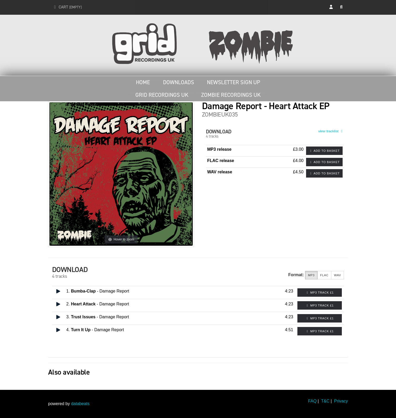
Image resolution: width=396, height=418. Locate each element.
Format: (296, 275)
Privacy (341, 401)
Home (143, 82)
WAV (337, 275)
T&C (325, 401)
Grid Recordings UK (161, 95)
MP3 (311, 275)
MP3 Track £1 (320, 292)
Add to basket (324, 150)
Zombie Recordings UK (231, 95)
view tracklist (331, 131)
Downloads (178, 82)
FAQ (312, 401)
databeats (80, 403)
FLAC (324, 275)
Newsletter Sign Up (233, 82)
